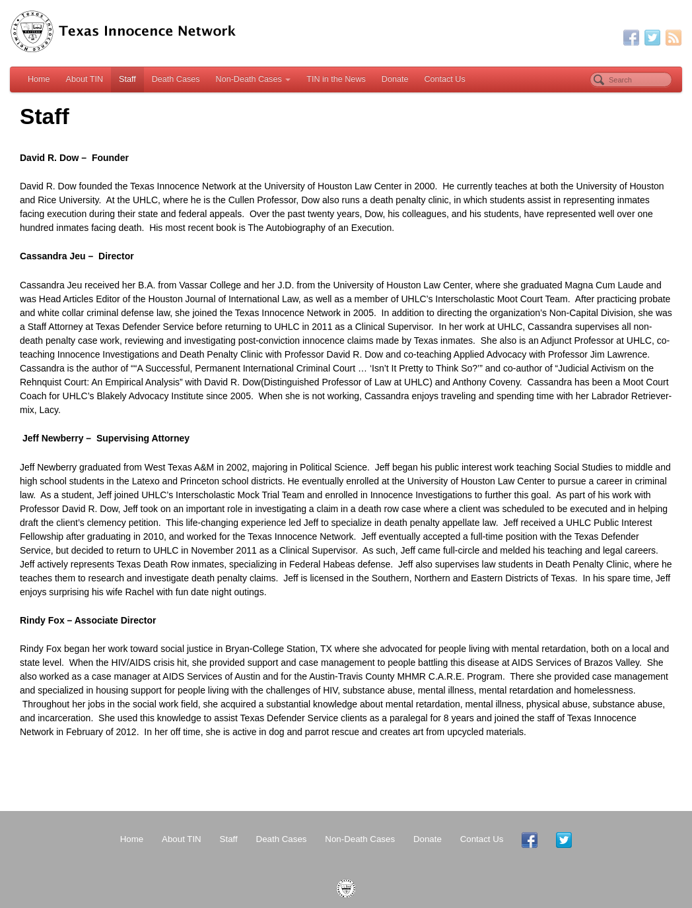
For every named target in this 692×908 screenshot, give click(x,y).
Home (39, 79)
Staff (127, 79)
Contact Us (444, 79)
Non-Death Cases (253, 79)
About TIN (84, 79)
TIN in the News (336, 79)
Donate (395, 79)
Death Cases (176, 79)
